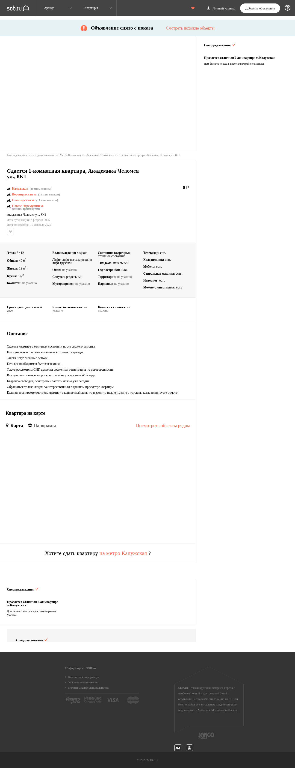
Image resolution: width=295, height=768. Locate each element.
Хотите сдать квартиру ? (98, 553)
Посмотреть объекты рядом (163, 425)
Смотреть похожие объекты (190, 28)
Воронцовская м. (24, 194)
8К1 (43, 214)
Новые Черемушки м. (28, 206)
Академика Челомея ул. (23, 214)
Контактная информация (84, 677)
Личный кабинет (224, 8)
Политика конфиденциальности (88, 687)
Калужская (20, 188)
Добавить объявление (260, 8)
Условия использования (83, 682)
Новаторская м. (23, 200)
